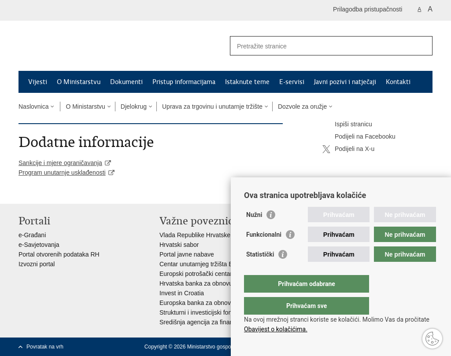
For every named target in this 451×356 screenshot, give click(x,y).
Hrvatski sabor (179, 244)
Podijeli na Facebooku (359, 137)
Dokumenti (126, 82)
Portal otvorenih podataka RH (59, 254)
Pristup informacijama (183, 82)
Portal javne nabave (186, 254)
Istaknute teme (247, 82)
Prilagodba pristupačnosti (367, 9)
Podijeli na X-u (348, 149)
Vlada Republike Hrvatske (194, 235)
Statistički (260, 271)
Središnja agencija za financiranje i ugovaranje (223, 322)
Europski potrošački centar (195, 273)
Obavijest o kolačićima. (275, 329)
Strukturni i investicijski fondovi (201, 312)
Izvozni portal (36, 264)
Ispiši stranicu (347, 124)
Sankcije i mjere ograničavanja (60, 162)
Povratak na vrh (44, 347)
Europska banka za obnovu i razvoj (207, 302)
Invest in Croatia (181, 293)
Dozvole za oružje (302, 106)
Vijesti (37, 82)
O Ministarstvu (78, 82)
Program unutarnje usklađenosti (62, 172)
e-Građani (32, 235)
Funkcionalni (263, 252)
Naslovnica (33, 106)
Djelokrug (134, 106)
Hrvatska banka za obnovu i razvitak (209, 283)
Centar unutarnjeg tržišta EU (198, 264)
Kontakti (398, 82)
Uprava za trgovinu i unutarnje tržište (212, 106)
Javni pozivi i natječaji (345, 82)
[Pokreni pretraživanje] (422, 46)
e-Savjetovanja (38, 244)
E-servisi (291, 82)
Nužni (254, 232)
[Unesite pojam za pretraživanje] (322, 46)
